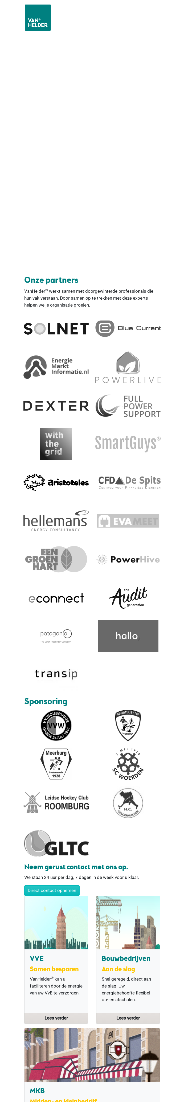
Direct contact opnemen (52, 890)
